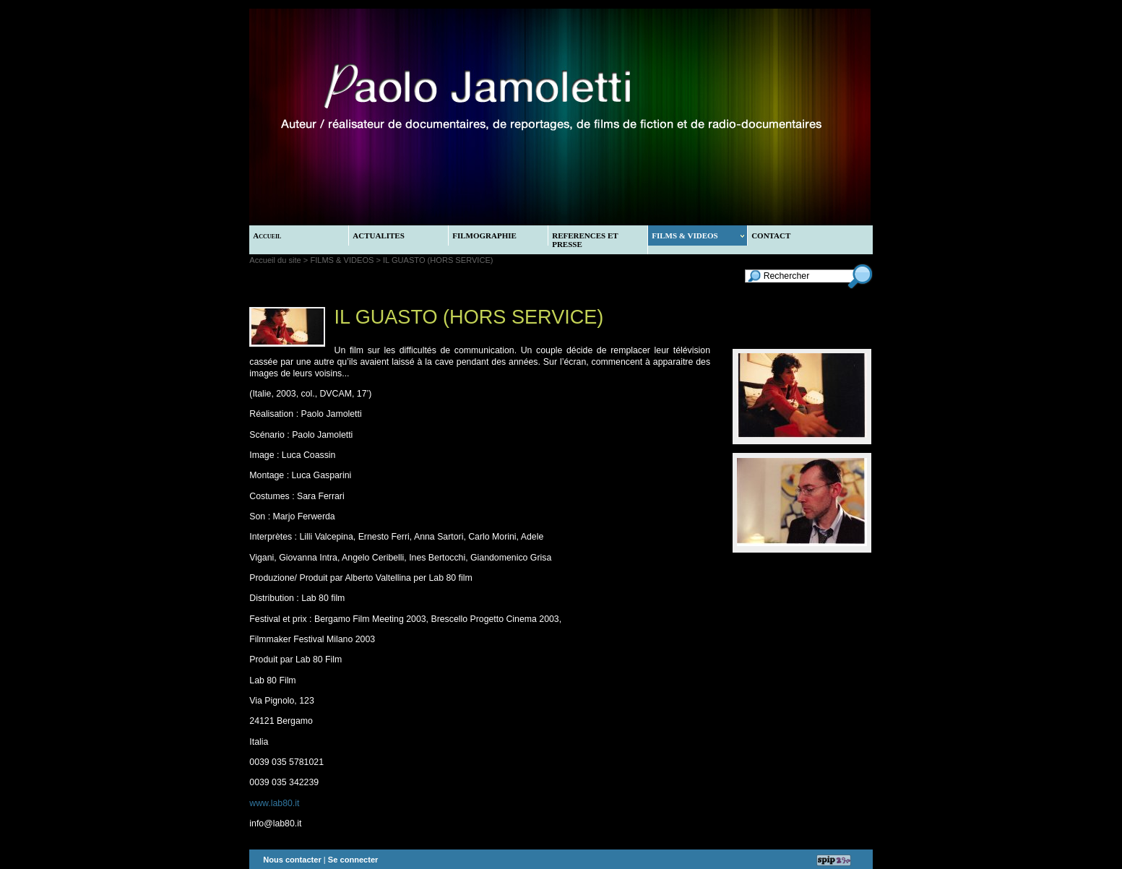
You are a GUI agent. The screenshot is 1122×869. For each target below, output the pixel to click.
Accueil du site (275, 260)
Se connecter (353, 859)
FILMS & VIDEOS (698, 235)
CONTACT (770, 235)
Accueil (267, 235)
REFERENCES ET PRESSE (585, 239)
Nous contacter (292, 859)
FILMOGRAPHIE (484, 235)
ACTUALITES (379, 235)
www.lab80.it (274, 803)
